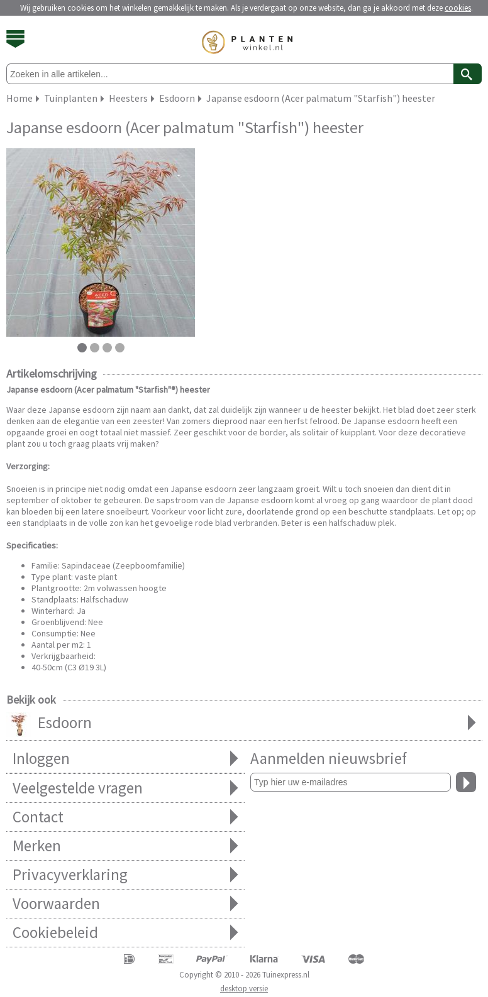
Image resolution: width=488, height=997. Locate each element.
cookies (458, 8)
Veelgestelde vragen (125, 788)
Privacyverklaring (125, 875)
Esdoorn (244, 724)
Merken (125, 846)
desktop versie (244, 988)
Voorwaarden (125, 904)
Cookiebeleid (125, 932)
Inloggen (125, 758)
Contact (125, 817)
